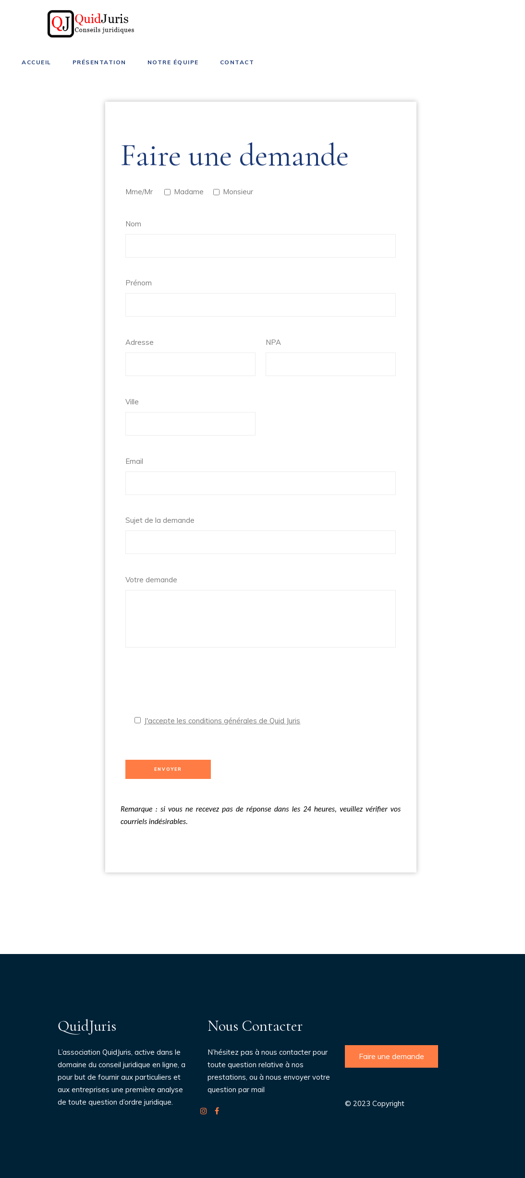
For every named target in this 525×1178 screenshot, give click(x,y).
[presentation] (198, 686)
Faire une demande (391, 1056)
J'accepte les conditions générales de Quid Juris (222, 720)
